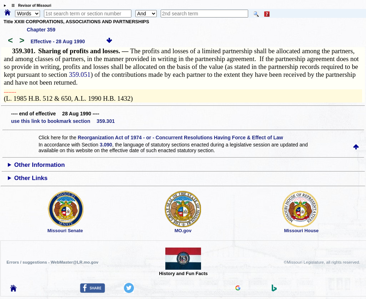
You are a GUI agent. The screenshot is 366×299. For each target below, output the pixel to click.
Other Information (39, 164)
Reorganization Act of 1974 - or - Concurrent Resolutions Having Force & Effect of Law (180, 137)
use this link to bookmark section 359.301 (63, 121)
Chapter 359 (41, 30)
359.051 (80, 74)
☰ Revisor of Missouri (29, 6)
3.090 (106, 145)
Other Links (30, 178)
